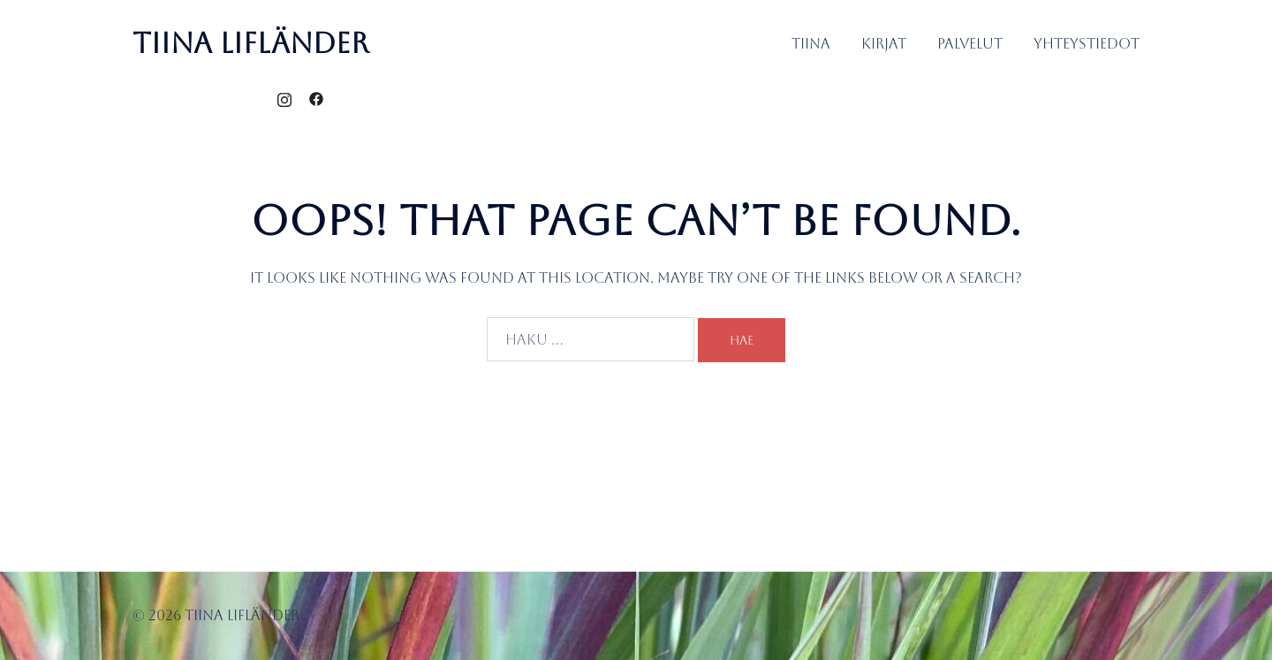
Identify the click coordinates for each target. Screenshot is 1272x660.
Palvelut (970, 43)
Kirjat (883, 43)
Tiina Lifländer (250, 43)
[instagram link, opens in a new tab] (284, 99)
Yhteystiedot (1087, 43)
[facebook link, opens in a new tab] (316, 99)
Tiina (810, 43)
